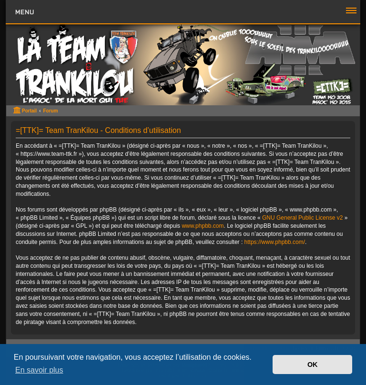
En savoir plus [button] (39, 370)
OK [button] (312, 364)
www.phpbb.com (203, 226)
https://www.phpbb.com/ (274, 242)
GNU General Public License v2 (302, 217)
